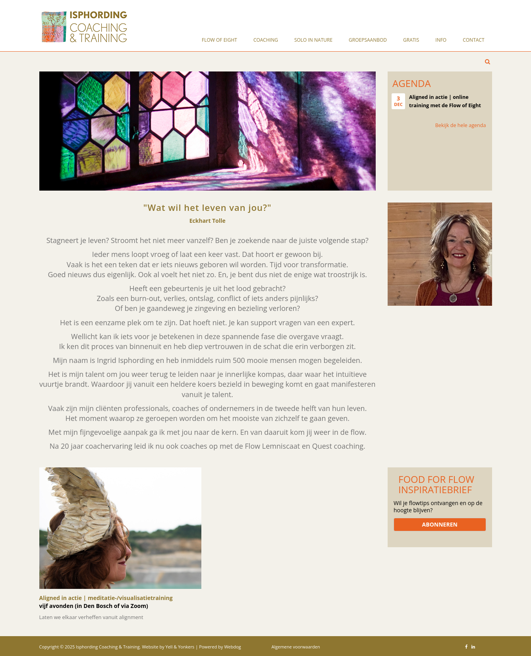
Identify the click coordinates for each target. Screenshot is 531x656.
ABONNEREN (440, 524)
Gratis (411, 40)
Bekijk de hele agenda (460, 125)
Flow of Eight (219, 40)
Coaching (265, 40)
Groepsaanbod (368, 40)
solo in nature (313, 40)
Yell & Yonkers (180, 647)
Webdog (232, 647)
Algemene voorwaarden (296, 647)
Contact (473, 40)
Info (440, 40)
